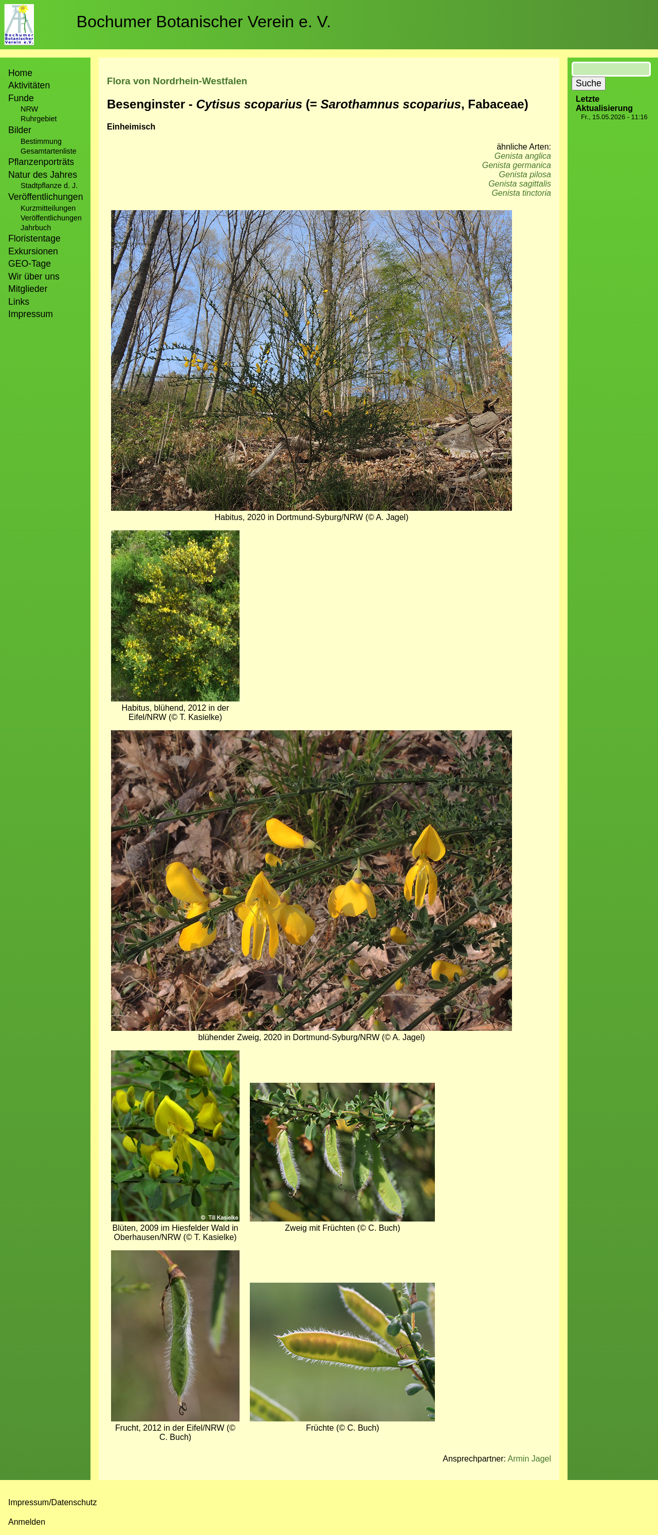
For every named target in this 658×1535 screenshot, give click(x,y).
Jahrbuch (36, 228)
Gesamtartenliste (49, 151)
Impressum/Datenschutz (52, 1502)
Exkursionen (33, 251)
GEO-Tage (29, 263)
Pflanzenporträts (41, 162)
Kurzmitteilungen (48, 208)
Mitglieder (27, 289)
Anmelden (26, 1522)
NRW (29, 109)
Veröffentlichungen (51, 218)
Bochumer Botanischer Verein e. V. (204, 21)
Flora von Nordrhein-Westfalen (177, 81)
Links (18, 302)
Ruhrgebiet (39, 119)
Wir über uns (34, 276)
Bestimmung (41, 141)
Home (20, 73)
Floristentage (34, 238)
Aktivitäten (29, 85)
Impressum (30, 314)
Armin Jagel (529, 1458)
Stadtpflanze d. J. (49, 185)
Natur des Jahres (42, 175)
